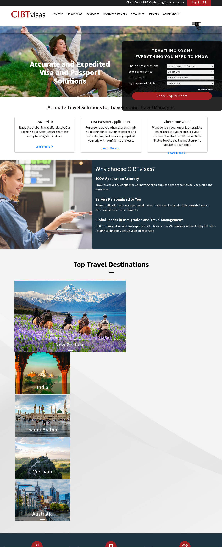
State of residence (140, 66)
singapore (75, 517)
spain (91, 517)
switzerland (95, 521)
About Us (57, 14)
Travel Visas (75, 14)
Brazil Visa (118, 495)
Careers (165, 538)
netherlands (76, 512)
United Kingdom (78, 525)
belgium (73, 486)
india (71, 508)
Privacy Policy (99, 538)
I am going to (137, 72)
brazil (91, 486)
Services (154, 14)
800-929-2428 (185, 458)
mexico (92, 508)
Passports (93, 14)
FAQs (81, 538)
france (73, 499)
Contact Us (162, 486)
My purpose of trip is (142, 76)
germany (93, 499)
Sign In (196, 3)
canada (73, 491)
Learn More (42, 141)
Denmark (74, 495)
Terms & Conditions (125, 538)
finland (92, 495)
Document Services (115, 14)
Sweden (73, 521)
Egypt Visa (118, 512)
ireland (92, 504)
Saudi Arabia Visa (122, 508)
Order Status (171, 14)
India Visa (117, 486)
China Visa (118, 482)
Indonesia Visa (120, 504)
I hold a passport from (143, 60)
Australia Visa (120, 499)
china (91, 491)
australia (74, 482)
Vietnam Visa (119, 491)
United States (96, 525)
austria (92, 482)
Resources (137, 14)
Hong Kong (75, 504)
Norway (92, 512)
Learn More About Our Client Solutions (48, 538)
